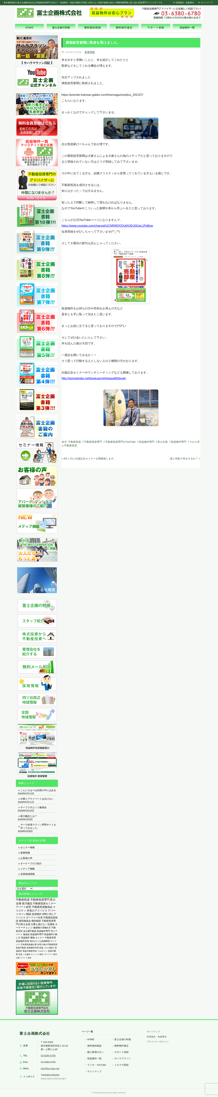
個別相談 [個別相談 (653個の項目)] (36, 920)
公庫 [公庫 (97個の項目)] (18, 958)
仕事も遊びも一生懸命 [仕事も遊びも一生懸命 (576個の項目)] (43, 924)
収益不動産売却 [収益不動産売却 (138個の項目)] (30, 951)
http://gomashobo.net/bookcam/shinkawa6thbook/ (94, 378)
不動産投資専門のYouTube (120, 441)
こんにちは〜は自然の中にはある (38, 790)
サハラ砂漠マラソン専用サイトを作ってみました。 (38, 826)
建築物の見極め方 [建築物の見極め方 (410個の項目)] (42, 927)
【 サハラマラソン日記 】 (37, 62)
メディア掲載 (27, 868)
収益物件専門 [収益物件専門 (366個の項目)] (36, 934)
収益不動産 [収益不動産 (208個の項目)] (21, 948)
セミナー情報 (27, 847)
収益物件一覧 (94, 1058)
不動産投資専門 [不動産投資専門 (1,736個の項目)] (39, 899)
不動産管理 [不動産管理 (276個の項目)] (50, 937)
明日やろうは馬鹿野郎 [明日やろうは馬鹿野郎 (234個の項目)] (40, 941)
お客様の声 (26, 858)
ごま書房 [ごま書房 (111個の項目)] (26, 954)
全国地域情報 (27, 874)
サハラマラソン (122, 1058)
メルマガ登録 (121, 1064)
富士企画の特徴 (122, 1039)
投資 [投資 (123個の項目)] (20, 954)
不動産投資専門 (93, 441)
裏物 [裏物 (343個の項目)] (32, 937)
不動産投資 (74, 441)
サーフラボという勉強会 (33, 807)
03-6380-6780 (48, 1055)
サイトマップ (205, 3)
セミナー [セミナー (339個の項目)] (39, 937)
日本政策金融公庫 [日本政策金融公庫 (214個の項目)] (29, 944)
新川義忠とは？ (28, 816)
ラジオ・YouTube (96, 1064)
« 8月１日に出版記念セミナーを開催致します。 (89, 458)
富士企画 (162, 441)
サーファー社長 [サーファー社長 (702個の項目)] (34, 917)
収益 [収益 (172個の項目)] (41, 948)
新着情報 (90, 52)
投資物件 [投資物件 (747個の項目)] (36, 914)
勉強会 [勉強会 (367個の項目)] (26, 934)
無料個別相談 (94, 1045)
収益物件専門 (146, 441)
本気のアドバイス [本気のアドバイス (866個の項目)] (37, 910)
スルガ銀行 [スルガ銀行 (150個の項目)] (49, 948)
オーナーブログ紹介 (31, 863)
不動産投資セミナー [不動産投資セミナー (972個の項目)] (44, 903)
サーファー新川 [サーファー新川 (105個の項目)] (50, 954)
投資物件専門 (178, 441)
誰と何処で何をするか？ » (185, 458)
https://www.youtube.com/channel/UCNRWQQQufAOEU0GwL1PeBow (107, 225)
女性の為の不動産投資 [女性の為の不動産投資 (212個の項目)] (47, 944)
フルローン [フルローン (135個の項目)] (42, 951)
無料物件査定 (121, 1045)
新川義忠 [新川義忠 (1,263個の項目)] (27, 903)
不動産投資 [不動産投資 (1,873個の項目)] (23, 899)
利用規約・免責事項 (183, 3)
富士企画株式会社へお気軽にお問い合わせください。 (171, 13)
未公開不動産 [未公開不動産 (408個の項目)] (29, 931)
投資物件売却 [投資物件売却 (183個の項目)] (33, 948)
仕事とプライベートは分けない (37, 798)
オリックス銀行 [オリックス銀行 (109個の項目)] (37, 954)
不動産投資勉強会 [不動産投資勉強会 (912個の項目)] (42, 907)
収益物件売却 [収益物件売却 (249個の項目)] (22, 941)
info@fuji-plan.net (50, 1068)
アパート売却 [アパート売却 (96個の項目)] (25, 958)
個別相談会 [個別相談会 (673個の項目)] (25, 920)
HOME (90, 1039)
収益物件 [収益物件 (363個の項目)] (25, 937)
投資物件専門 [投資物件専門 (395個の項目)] (43, 931)
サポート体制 (121, 1052)
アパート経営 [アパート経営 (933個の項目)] (23, 906)
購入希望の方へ (95, 1052)
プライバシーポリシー (158, 1041)
